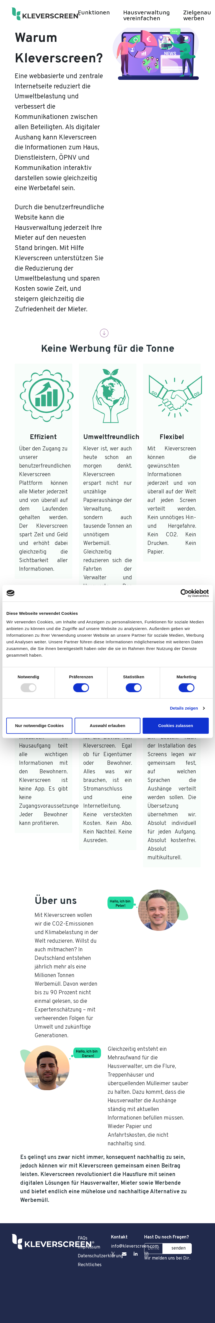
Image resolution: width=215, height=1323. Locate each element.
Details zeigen (184, 708)
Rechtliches (90, 1265)
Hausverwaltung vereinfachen (146, 15)
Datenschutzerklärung (91, 1256)
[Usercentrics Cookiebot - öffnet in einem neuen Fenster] (184, 593)
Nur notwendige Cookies (39, 725)
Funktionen (94, 12)
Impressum (89, 1247)
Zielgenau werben (197, 15)
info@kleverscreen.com (135, 1246)
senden (179, 1248)
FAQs (82, 1238)
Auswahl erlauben (107, 725)
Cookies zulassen (175, 725)
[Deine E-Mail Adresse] (153, 1248)
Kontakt (119, 1237)
